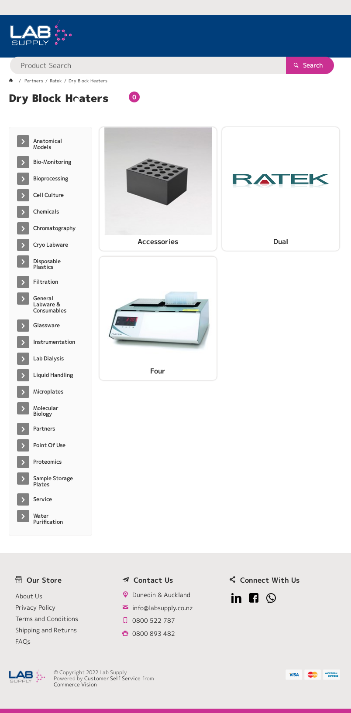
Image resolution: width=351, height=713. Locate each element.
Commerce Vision (75, 684)
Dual (280, 242)
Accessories (158, 242)
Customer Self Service (112, 678)
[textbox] (161, 35)
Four (157, 371)
